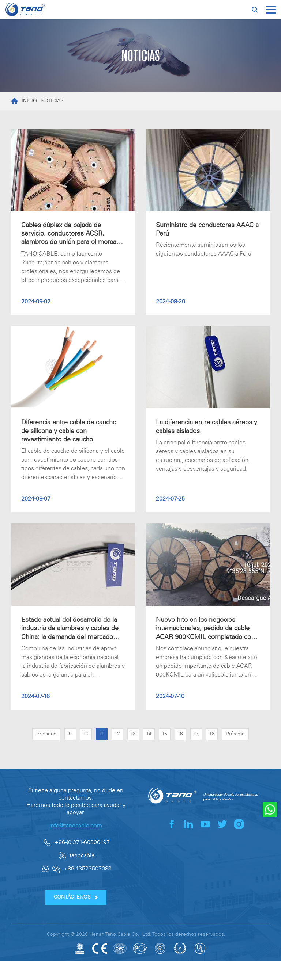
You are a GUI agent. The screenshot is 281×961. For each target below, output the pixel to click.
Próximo (235, 734)
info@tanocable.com (75, 825)
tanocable (82, 855)
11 (101, 734)
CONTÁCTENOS (76, 897)
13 (133, 734)
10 (86, 734)
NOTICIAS (52, 101)
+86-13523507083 (88, 869)
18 (212, 734)
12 (117, 734)
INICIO (22, 101)
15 (164, 734)
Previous (46, 734)
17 (196, 734)
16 (180, 734)
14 (148, 734)
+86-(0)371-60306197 (82, 842)
